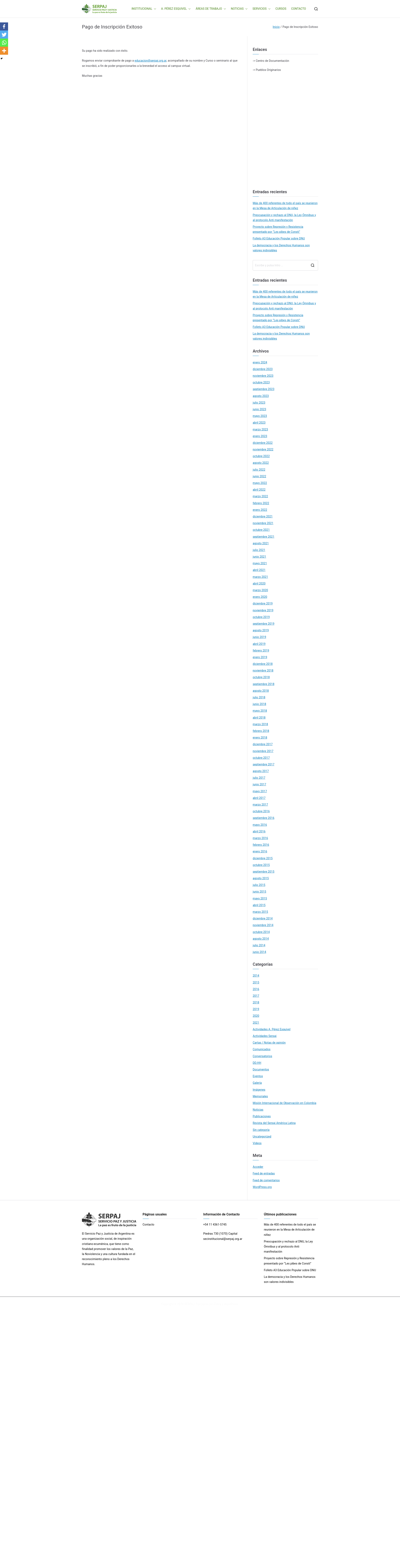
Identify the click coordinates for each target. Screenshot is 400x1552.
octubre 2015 (261, 865)
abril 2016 (259, 831)
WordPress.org (262, 1187)
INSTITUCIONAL (144, 8)
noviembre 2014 (263, 925)
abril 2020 (259, 583)
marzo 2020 (260, 590)
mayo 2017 (260, 791)
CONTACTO (298, 8)
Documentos (261, 1069)
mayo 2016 (260, 824)
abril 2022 (259, 489)
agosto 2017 (261, 771)
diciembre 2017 (263, 744)
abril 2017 (259, 798)
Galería (257, 1082)
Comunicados (261, 1049)
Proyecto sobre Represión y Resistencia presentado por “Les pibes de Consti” (278, 229)
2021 (256, 1022)
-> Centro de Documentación (271, 60)
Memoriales (260, 1096)
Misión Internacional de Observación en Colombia (284, 1103)
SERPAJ (189, 1304)
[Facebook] (4, 26)
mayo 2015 (260, 898)
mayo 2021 (260, 563)
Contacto (148, 1224)
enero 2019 (260, 657)
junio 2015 (259, 891)
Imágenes (259, 1089)
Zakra (217, 1304)
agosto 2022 (261, 462)
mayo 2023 (260, 416)
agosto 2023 (261, 396)
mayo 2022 (260, 483)
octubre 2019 (261, 617)
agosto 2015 (261, 878)
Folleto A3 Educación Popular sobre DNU (279, 238)
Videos (257, 1143)
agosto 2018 (261, 690)
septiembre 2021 (263, 536)
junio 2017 (259, 784)
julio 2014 (259, 945)
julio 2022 (259, 469)
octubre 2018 (261, 677)
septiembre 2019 (263, 623)
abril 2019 (259, 643)
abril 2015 (259, 905)
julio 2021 (259, 550)
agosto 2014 (261, 938)
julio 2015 (259, 885)
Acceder (258, 1166)
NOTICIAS (239, 8)
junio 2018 (259, 704)
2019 (256, 1009)
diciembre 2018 (263, 663)
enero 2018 (260, 737)
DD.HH (257, 1062)
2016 (256, 989)
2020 (256, 1015)
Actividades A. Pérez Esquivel (271, 1029)
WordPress (231, 1304)
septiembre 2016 (263, 818)
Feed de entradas (264, 1173)
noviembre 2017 (263, 751)
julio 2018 (259, 697)
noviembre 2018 (263, 670)
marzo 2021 (260, 576)
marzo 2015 (260, 911)
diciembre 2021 (263, 516)
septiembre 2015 (263, 871)
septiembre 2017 (263, 764)
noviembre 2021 (263, 523)
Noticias (258, 1109)
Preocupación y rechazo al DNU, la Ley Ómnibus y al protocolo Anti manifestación (284, 217)
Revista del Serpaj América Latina (274, 1123)
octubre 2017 (261, 757)
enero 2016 (260, 851)
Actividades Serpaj (264, 1036)
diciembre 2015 (263, 858)
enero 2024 (260, 362)
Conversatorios (262, 1056)
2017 (256, 995)
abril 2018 (259, 717)
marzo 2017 (260, 804)
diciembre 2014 (263, 918)
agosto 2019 (261, 630)
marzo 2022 (260, 496)
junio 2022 (259, 476)
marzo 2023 (260, 429)
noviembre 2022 (263, 449)
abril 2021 (259, 570)
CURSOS (280, 8)
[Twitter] (4, 34)
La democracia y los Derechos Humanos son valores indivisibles (281, 248)
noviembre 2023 (263, 375)
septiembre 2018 (263, 684)
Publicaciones (262, 1116)
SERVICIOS (261, 8)
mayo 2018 (260, 710)
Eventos (258, 1076)
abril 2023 (259, 422)
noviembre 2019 (263, 610)
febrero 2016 (261, 844)
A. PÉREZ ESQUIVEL (176, 8)
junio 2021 (259, 556)
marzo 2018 (260, 724)
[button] (154, 8)
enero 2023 (260, 436)
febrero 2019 (261, 650)
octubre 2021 (261, 529)
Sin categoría (261, 1129)
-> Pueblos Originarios (267, 69)
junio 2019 (259, 637)
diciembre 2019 (263, 603)
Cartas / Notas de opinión (269, 1042)
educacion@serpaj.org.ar (150, 60)
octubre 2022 (261, 456)
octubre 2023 (261, 382)
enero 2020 (260, 596)
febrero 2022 (261, 503)
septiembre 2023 (263, 389)
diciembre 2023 (263, 369)
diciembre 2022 (263, 442)
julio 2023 (259, 402)
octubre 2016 (261, 811)
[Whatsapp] (4, 43)
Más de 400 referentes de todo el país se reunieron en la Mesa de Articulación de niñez (285, 205)
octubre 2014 (261, 932)
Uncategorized (262, 1136)
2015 (256, 982)
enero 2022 (260, 509)
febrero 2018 (261, 730)
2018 (256, 1002)
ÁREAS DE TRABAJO (211, 8)
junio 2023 (259, 409)
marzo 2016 (260, 838)
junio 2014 (259, 952)
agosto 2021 (261, 543)
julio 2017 (259, 777)
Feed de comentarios (266, 1180)
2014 (256, 975)
